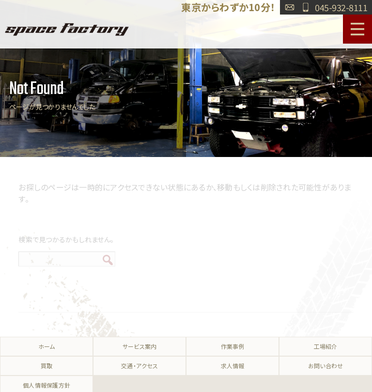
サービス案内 (140, 346)
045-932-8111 (341, 7)
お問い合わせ (289, 7)
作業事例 (233, 346)
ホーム (46, 346)
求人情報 (233, 365)
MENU (357, 29)
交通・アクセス (139, 365)
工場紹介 (326, 346)
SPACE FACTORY (67, 29)
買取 (47, 365)
